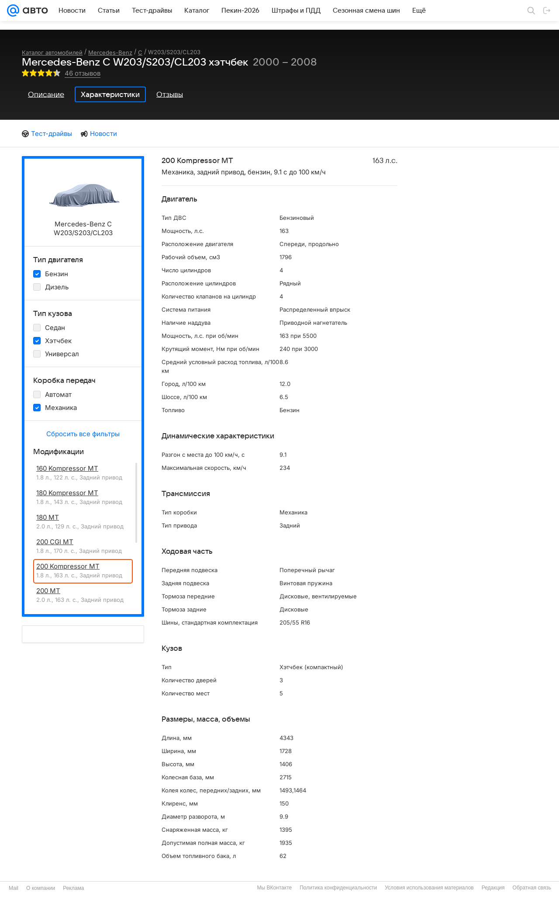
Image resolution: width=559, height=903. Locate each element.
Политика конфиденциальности (338, 888)
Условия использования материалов (429, 888)
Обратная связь (532, 888)
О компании (40, 888)
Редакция (493, 888)
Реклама (73, 888)
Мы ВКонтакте (274, 888)
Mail (13, 888)
